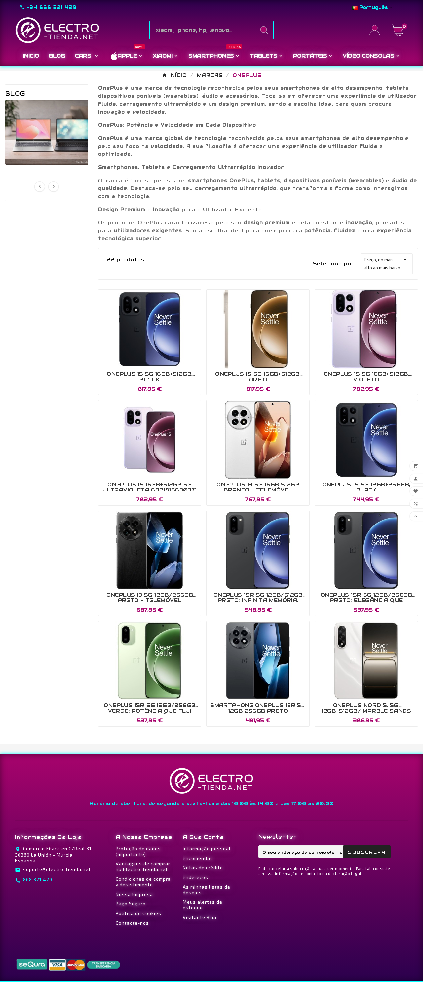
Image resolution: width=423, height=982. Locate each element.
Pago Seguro (131, 903)
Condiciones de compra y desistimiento (143, 881)
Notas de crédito (203, 867)
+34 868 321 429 (52, 7)
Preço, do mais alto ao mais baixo (386, 263)
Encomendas (198, 858)
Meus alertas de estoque (202, 904)
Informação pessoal (207, 848)
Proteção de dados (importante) (138, 851)
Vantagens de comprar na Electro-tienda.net (143, 866)
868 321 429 (37, 879)
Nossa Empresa (134, 894)
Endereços (195, 877)
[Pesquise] (202, 30)
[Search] (264, 30)
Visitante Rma (199, 917)
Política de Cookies (138, 913)
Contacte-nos (132, 923)
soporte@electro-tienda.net (57, 869)
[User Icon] (376, 30)
